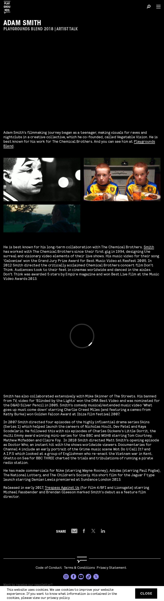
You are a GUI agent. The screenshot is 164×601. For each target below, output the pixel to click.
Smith (149, 246)
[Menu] (157, 6)
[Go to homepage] (82, 559)
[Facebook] (73, 576)
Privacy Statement (111, 567)
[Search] (148, 7)
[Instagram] (66, 576)
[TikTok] (88, 576)
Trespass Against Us (62, 486)
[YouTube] (81, 576)
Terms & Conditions (79, 567)
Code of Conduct (49, 567)
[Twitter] (96, 576)
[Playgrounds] (8, 6)
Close (146, 593)
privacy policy (58, 597)
